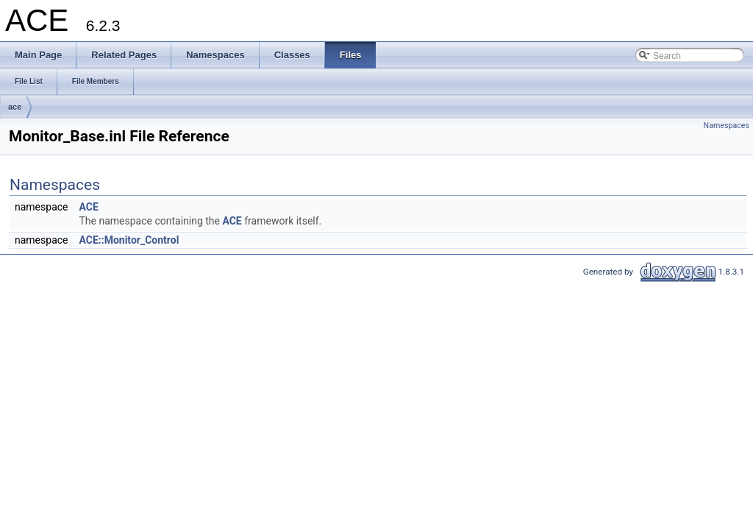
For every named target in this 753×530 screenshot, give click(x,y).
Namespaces (726, 125)
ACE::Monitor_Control (129, 240)
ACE (88, 207)
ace (14, 106)
